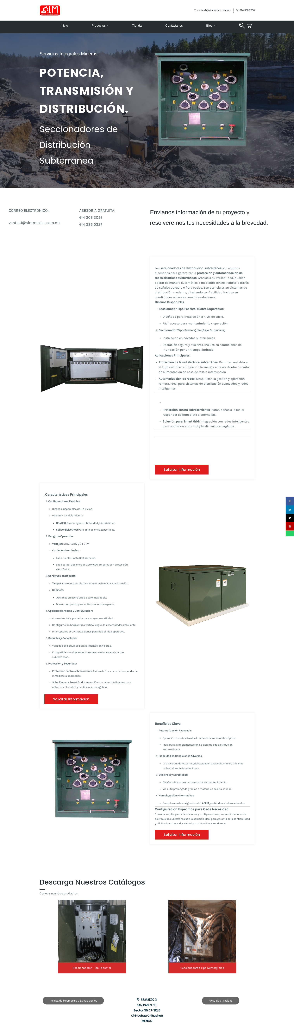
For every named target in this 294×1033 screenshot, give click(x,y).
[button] (182, 469)
